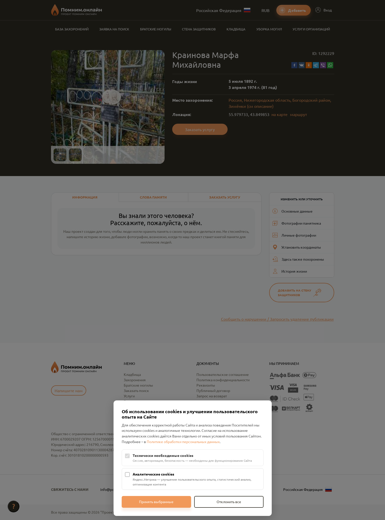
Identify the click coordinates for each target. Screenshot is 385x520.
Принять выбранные (156, 501)
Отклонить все (229, 501)
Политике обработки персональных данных (183, 441)
